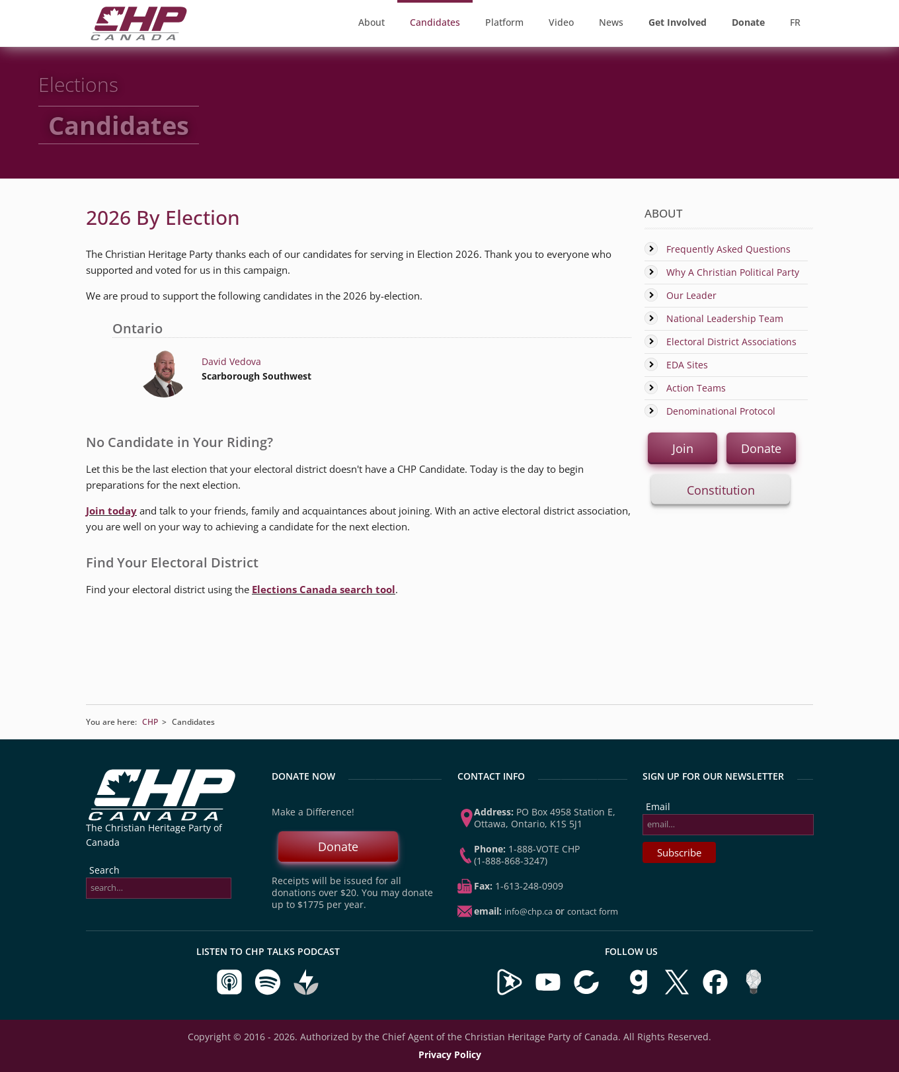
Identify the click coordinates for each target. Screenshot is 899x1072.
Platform (504, 22)
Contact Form (592, 911)
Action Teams (696, 388)
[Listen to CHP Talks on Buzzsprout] (306, 992)
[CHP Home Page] (138, 36)
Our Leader (691, 295)
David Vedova (231, 361)
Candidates (435, 22)
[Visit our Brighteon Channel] (510, 992)
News (611, 22)
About (371, 22)
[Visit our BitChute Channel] (587, 992)
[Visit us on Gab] (640, 992)
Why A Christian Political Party (732, 272)
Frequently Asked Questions (728, 249)
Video (561, 22)
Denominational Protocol (720, 411)
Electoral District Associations (731, 341)
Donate (761, 448)
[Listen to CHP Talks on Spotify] (269, 992)
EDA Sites (687, 364)
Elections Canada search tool (323, 589)
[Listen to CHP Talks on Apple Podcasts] (231, 992)
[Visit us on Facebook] (716, 992)
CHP (150, 721)
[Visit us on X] (678, 992)
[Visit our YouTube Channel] (548, 992)
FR (795, 22)
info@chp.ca (528, 911)
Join (682, 448)
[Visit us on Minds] (753, 992)
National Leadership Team (724, 318)
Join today (111, 510)
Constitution (721, 490)
